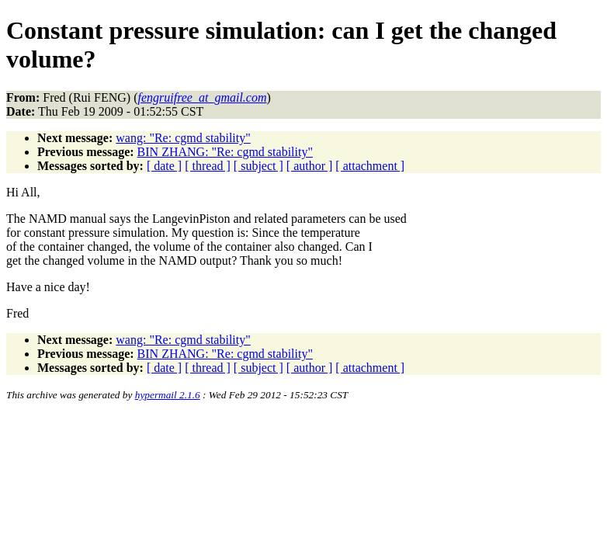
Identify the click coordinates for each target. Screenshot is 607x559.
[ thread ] (208, 165)
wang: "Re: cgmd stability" (183, 137)
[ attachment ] (369, 165)
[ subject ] (258, 165)
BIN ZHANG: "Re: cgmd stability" (225, 151)
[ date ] (164, 165)
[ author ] (309, 165)
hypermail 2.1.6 (167, 395)
